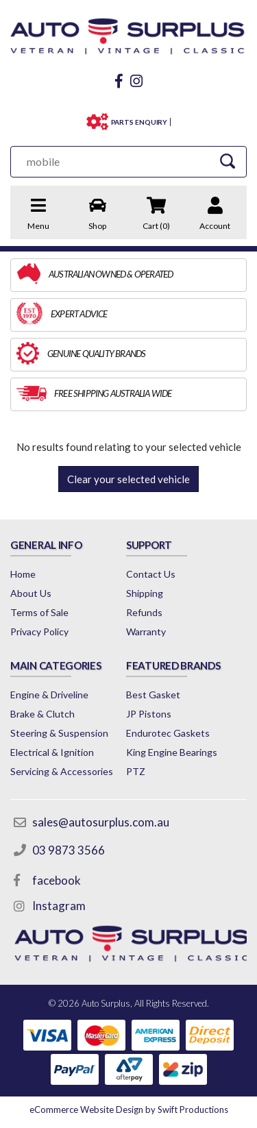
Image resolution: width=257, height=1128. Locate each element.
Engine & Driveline (49, 694)
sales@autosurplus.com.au (100, 822)
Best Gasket (153, 694)
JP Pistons (148, 714)
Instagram (59, 905)
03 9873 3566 (68, 850)
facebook (56, 880)
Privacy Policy (39, 631)
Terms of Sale (39, 612)
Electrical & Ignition (52, 752)
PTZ (135, 771)
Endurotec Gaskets (168, 733)
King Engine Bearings (171, 752)
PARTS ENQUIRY (139, 122)
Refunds (144, 612)
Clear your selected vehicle (128, 479)
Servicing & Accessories (61, 771)
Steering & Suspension (59, 733)
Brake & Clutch (42, 714)
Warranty (146, 631)
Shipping (144, 593)
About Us (30, 593)
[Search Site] (227, 161)
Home (23, 574)
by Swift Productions (128, 1109)
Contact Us (150, 574)
